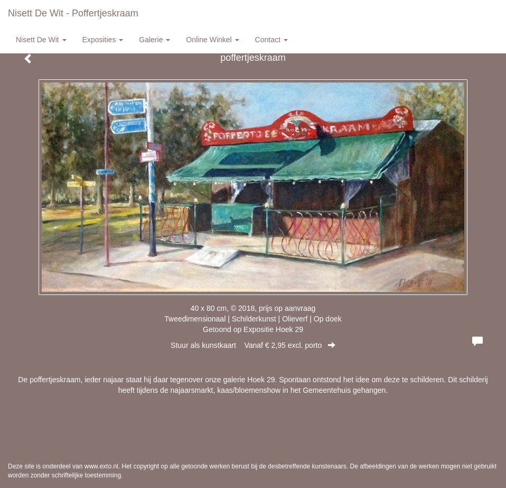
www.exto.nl (101, 466)
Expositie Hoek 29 (273, 329)
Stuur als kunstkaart (253, 345)
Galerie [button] (154, 39)
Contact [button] (271, 39)
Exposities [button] (103, 39)
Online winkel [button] (212, 39)
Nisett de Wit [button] (41, 39)
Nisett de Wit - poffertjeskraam (73, 13)
